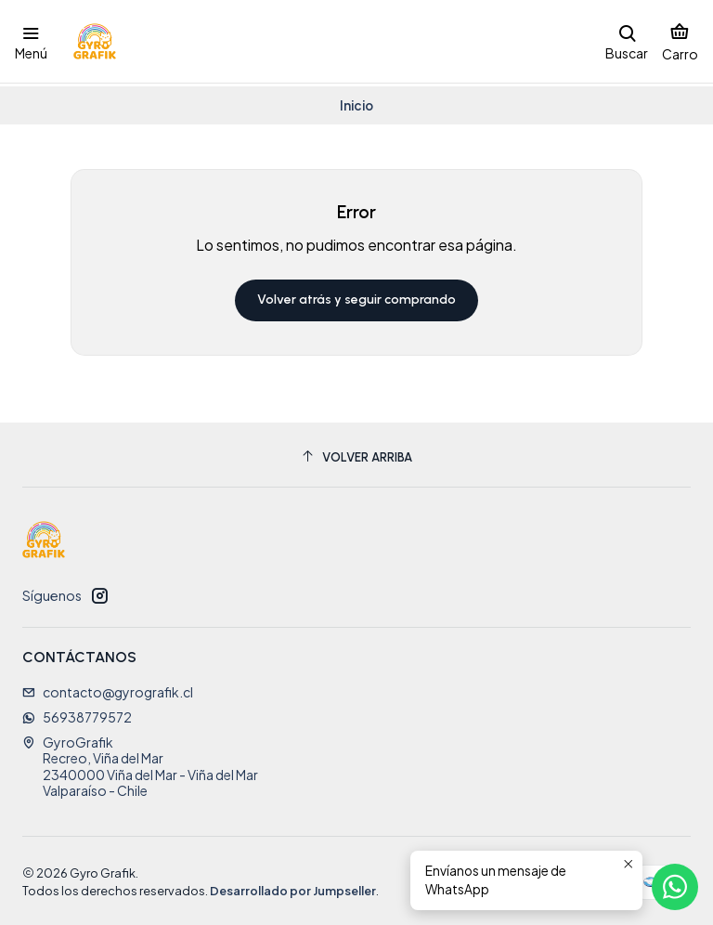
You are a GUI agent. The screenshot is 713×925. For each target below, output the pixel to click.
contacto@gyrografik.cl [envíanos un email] (107, 689)
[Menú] (31, 41)
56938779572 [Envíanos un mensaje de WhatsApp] (77, 714)
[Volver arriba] (356, 454)
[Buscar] (627, 41)
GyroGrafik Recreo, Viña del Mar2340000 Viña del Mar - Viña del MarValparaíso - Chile (140, 764)
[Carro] (680, 41)
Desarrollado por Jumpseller (293, 887)
